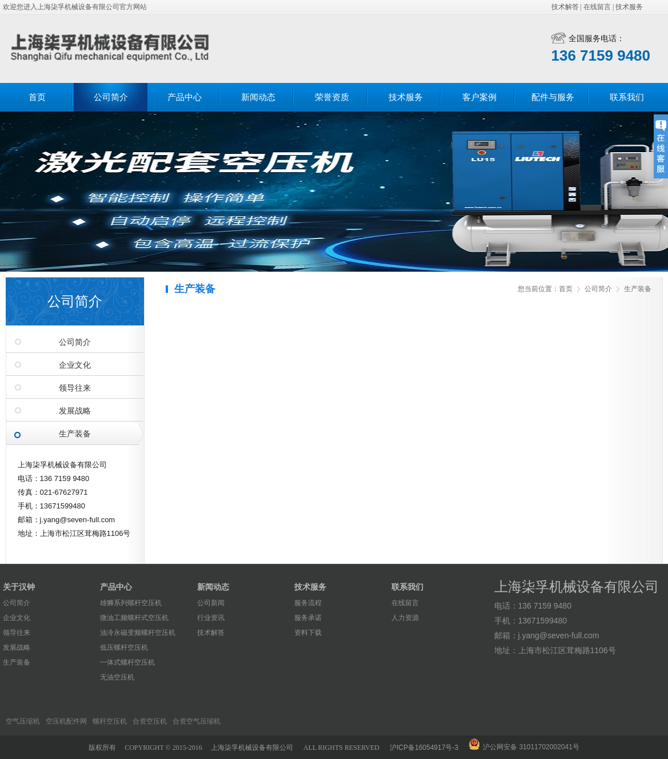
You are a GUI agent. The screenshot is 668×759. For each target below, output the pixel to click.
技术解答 (565, 7)
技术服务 (629, 7)
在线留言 (597, 7)
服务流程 (308, 603)
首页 (37, 97)
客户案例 (479, 97)
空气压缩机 (23, 721)
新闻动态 (258, 97)
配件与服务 (552, 97)
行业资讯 (211, 618)
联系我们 (627, 97)
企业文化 (75, 365)
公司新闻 (211, 603)
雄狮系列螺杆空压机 (131, 603)
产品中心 (184, 97)
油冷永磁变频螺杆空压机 (137, 633)
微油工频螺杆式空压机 (134, 618)
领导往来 (75, 388)
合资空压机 (150, 721)
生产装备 (75, 434)
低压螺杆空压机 (124, 647)
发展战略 (75, 411)
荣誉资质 (332, 97)
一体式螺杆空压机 (127, 662)
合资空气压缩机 (197, 721)
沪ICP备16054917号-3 (424, 748)
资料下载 (308, 633)
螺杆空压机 (110, 721)
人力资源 (405, 618)
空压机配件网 (66, 721)
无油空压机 (117, 677)
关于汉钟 (19, 586)
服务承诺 (308, 618)
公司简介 (111, 97)
